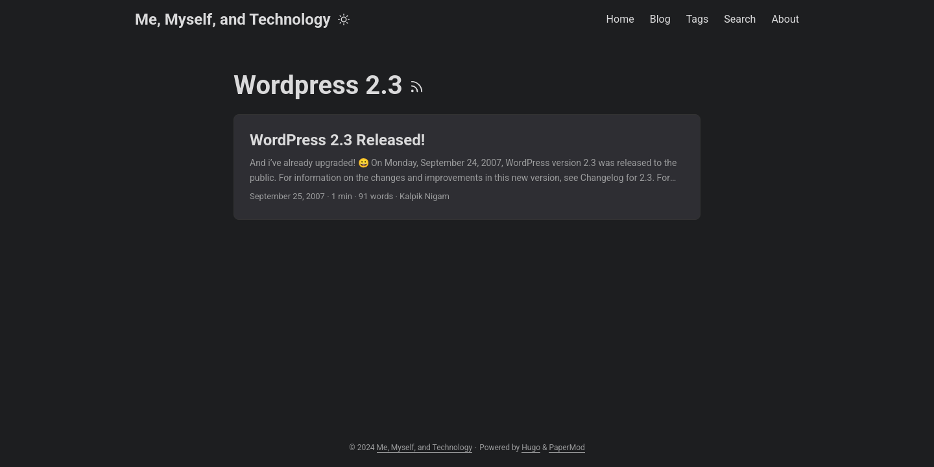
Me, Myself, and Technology (233, 19)
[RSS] (416, 85)
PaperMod (566, 447)
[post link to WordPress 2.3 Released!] (467, 167)
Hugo (530, 447)
